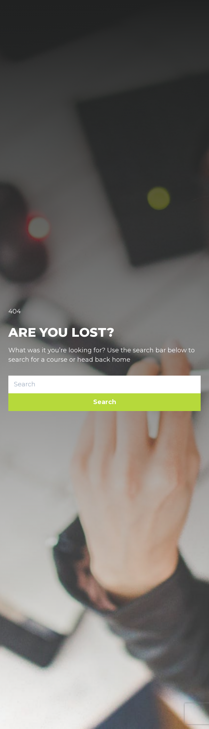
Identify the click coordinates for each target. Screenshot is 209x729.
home (121, 359)
